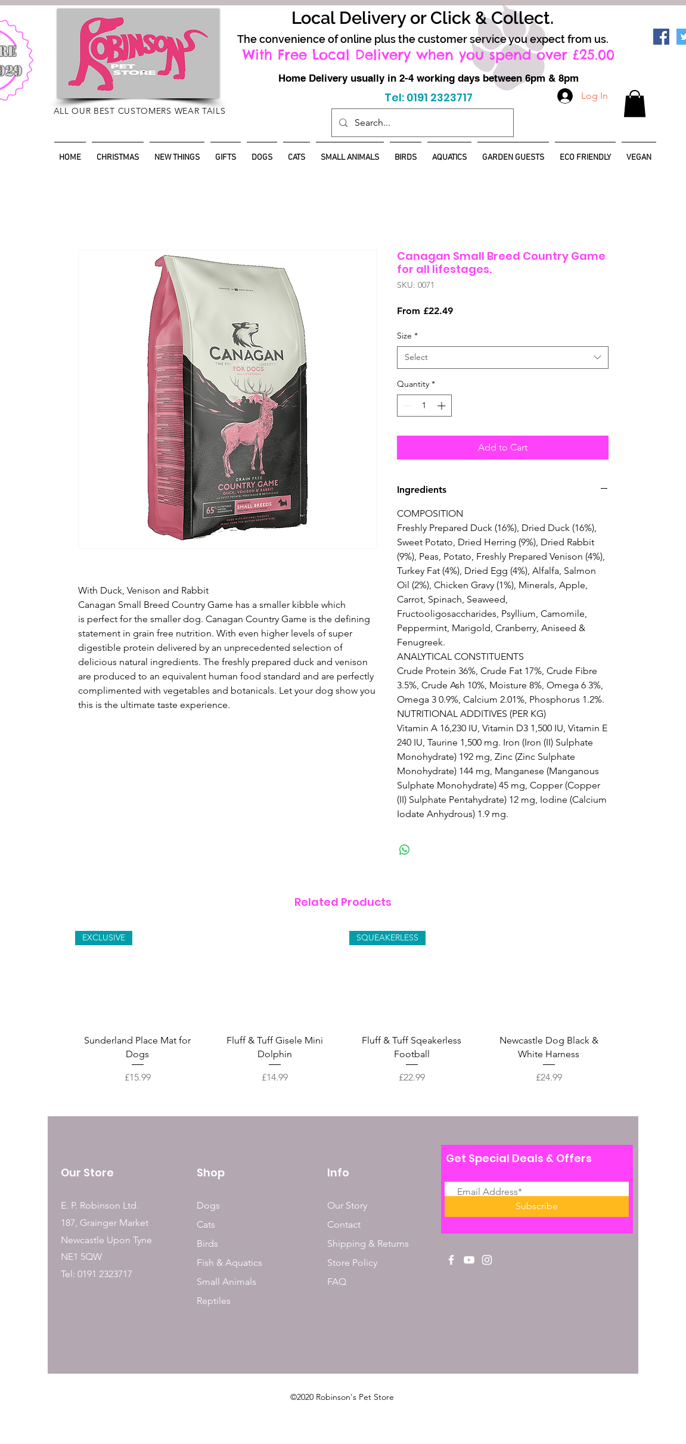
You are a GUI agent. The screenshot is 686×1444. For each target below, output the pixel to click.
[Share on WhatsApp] (405, 850)
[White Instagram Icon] (486, 1259)
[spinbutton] (424, 405)
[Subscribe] (537, 1206)
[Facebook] (661, 37)
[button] (634, 103)
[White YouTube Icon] (469, 1259)
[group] (343, 1008)
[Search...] (421, 122)
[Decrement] (406, 405)
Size (407, 335)
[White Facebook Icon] (451, 1259)
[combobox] (503, 357)
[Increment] (442, 405)
